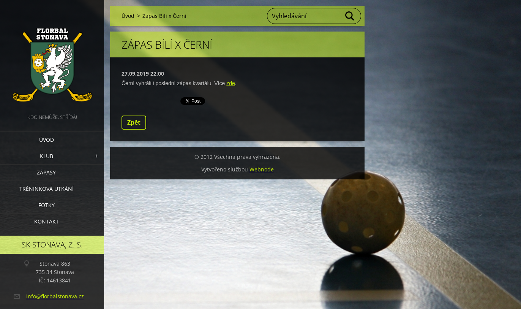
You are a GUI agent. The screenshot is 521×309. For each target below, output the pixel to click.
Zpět (134, 122)
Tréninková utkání (46, 188)
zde (230, 83)
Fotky (46, 205)
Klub (46, 156)
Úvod (46, 139)
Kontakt (46, 221)
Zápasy (46, 172)
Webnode (261, 169)
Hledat (350, 16)
